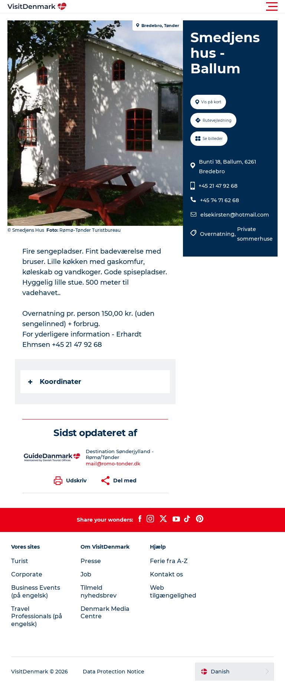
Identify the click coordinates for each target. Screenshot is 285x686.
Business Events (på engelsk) (35, 591)
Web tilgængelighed (173, 591)
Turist (19, 561)
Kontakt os (166, 574)
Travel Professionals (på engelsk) (36, 616)
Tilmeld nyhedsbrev (99, 591)
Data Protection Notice (113, 671)
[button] (176, 6)
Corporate (26, 574)
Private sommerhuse (255, 234)
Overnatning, (218, 234)
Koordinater (54, 382)
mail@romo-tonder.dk (113, 463)
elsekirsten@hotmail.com (234, 214)
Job (86, 574)
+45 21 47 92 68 (218, 186)
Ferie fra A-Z (169, 561)
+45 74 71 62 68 (219, 200)
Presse (91, 561)
